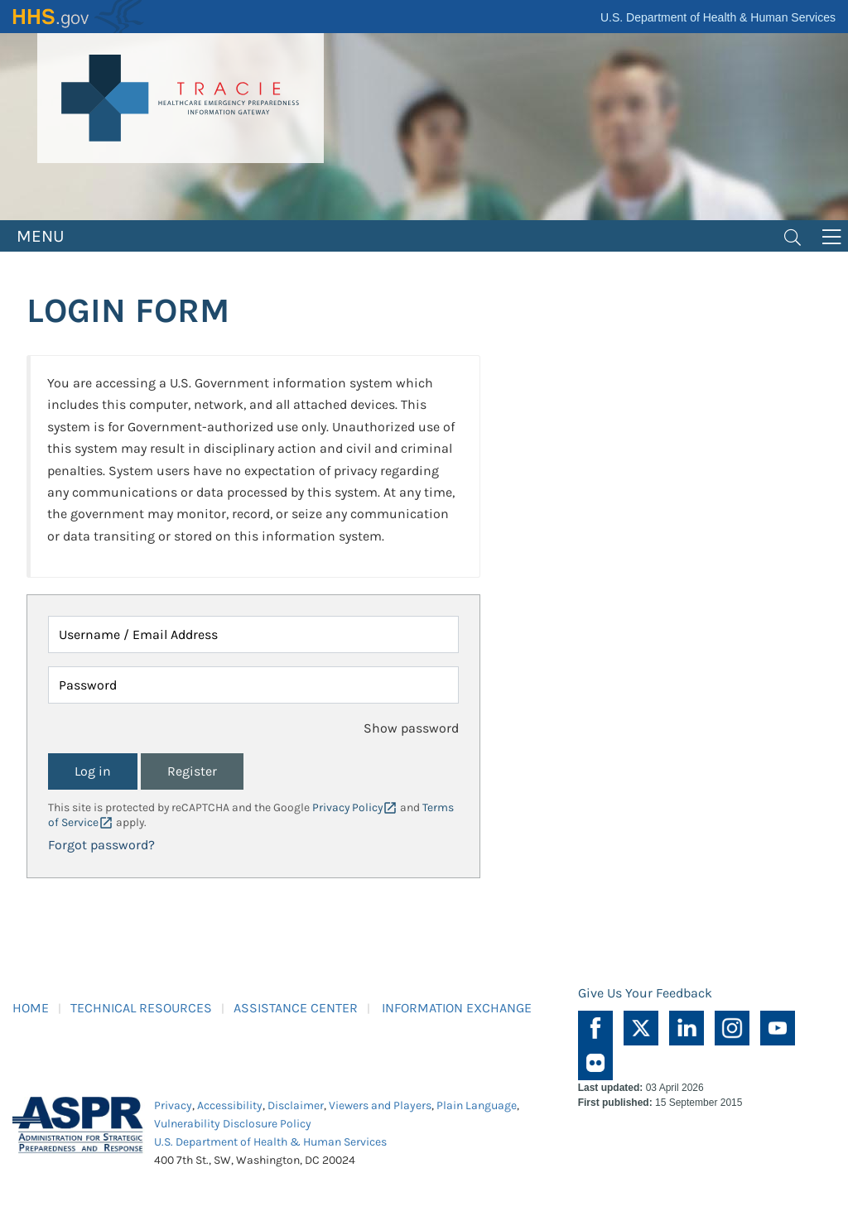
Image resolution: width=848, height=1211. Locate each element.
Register (192, 771)
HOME (30, 1008)
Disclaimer (295, 1105)
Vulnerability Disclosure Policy (232, 1124)
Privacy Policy (347, 807)
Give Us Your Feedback (645, 993)
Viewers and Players (380, 1105)
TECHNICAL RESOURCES (141, 1008)
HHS (78, 16)
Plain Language (476, 1105)
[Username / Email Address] (253, 634)
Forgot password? (101, 845)
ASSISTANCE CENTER (296, 1008)
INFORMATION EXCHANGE (457, 1008)
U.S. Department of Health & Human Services (718, 17)
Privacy (173, 1105)
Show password (411, 728)
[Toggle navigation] (792, 236)
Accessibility (230, 1105)
